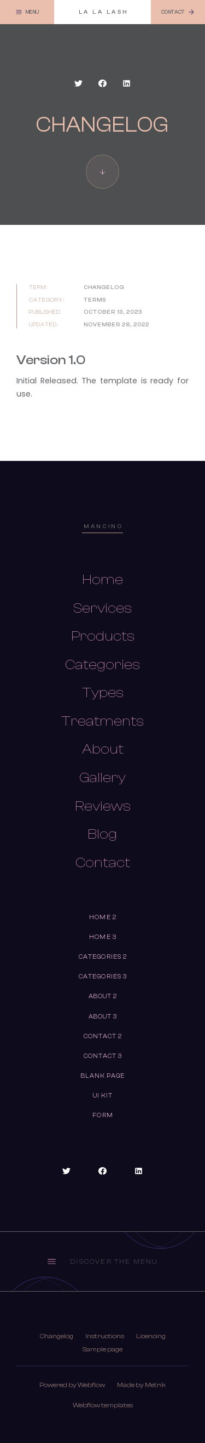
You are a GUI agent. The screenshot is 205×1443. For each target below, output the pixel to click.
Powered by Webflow (72, 1385)
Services (102, 608)
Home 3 (102, 937)
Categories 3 (103, 976)
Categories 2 (103, 956)
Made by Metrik (141, 1385)
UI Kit (103, 1095)
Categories (102, 665)
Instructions (104, 1336)
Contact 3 (103, 1056)
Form (102, 1115)
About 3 (103, 1016)
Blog (102, 834)
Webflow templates (103, 1405)
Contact (102, 863)
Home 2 (102, 917)
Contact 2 (103, 1036)
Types (103, 692)
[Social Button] (79, 83)
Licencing (151, 1336)
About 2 (103, 996)
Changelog (56, 1336)
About (103, 749)
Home (102, 579)
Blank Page (103, 1075)
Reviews (103, 806)
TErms (95, 300)
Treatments (102, 721)
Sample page (102, 1349)
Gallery (102, 777)
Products (102, 636)
